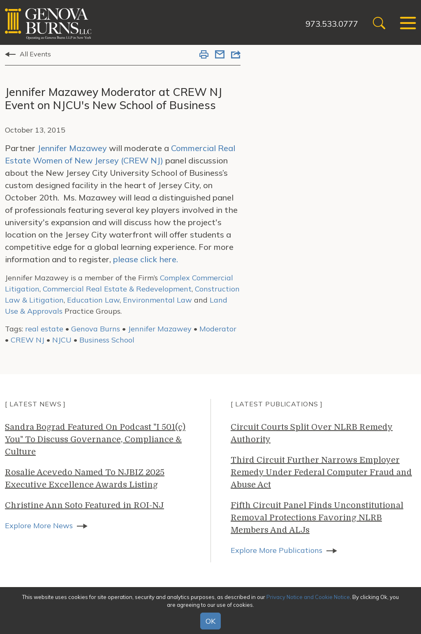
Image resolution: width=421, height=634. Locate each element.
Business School (106, 340)
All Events (35, 54)
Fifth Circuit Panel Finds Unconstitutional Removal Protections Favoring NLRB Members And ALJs (317, 518)
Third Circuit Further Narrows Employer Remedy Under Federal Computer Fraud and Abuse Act (321, 472)
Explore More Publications (276, 550)
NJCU (62, 340)
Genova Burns (95, 328)
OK (210, 621)
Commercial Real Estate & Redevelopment (117, 289)
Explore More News (39, 525)
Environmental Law (157, 300)
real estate (44, 328)
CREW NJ (27, 340)
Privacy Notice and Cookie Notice (308, 597)
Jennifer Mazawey (72, 148)
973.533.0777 (331, 24)
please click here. (145, 259)
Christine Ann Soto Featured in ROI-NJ (84, 505)
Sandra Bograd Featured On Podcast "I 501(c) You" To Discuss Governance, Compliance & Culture (95, 439)
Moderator (217, 328)
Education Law (93, 300)
